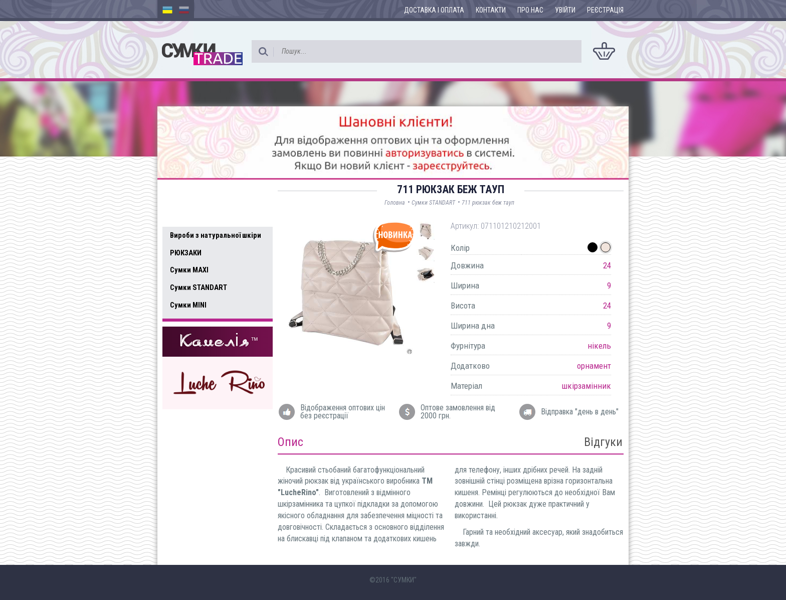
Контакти (491, 10)
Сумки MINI (188, 305)
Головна (394, 202)
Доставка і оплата (434, 10)
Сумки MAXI (189, 269)
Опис (290, 442)
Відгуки (603, 442)
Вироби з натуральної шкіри (215, 235)
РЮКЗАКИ (186, 252)
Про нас (530, 10)
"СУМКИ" (404, 580)
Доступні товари (204, 193)
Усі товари (192, 214)
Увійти (565, 10)
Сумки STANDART (198, 287)
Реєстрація (605, 10)
